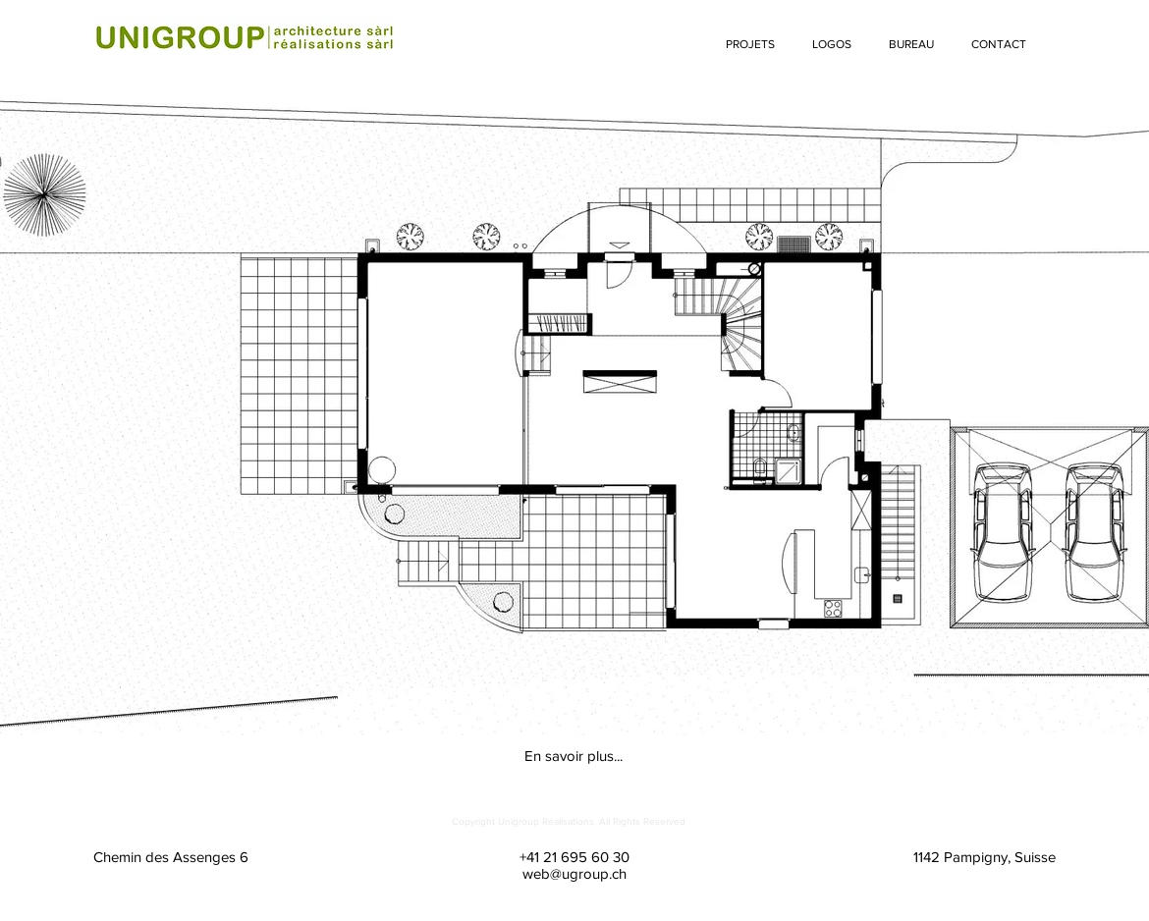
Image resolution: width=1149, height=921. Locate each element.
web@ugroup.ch (574, 873)
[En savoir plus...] (573, 755)
